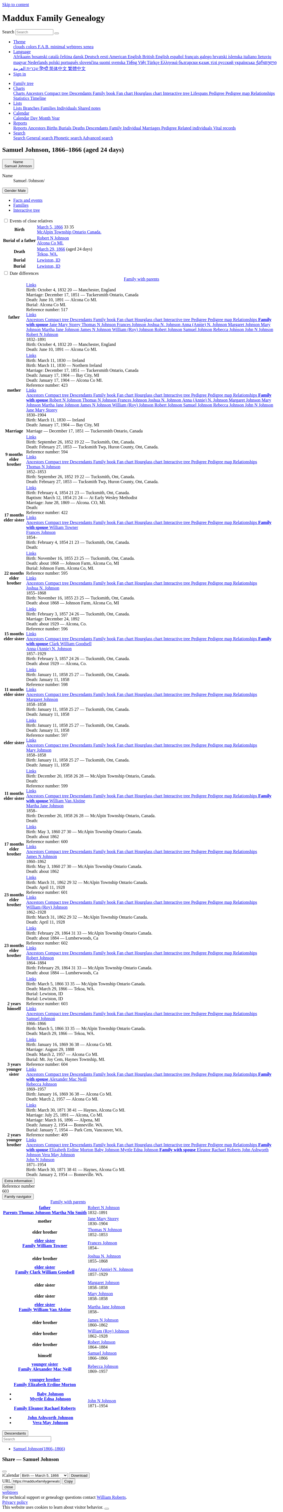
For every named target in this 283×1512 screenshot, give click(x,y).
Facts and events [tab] (28, 200)
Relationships (245, 319)
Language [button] (22, 51)
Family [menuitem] (116, 128)
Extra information (18, 1181)
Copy (68, 1481)
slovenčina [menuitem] (89, 62)
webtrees (10, 1492)
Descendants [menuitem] (81, 93)
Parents (11, 1212)
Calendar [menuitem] (21, 118)
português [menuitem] (70, 62)
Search (8, 31)
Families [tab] (20, 205)
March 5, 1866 (50, 227)
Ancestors (35, 319)
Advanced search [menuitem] (98, 138)
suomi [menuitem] (105, 62)
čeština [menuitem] (66, 56)
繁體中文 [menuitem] (77, 68)
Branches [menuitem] (32, 108)
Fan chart (126, 319)
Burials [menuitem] (65, 128)
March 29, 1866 (51, 249)
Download (79, 1475)
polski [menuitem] (55, 62)
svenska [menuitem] (118, 62)
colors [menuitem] (32, 46)
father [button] (45, 1207)
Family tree (23, 83)
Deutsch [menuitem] (92, 56)
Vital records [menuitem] (224, 128)
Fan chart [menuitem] (125, 93)
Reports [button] (20, 123)
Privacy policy (15, 1502)
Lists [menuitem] (18, 108)
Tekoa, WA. (47, 254)
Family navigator (18, 1196)
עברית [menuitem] (31, 68)
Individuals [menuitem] (67, 108)
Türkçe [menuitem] (154, 62)
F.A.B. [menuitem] (44, 46)
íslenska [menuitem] (235, 56)
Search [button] (19, 133)
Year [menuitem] (55, 118)
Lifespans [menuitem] (200, 93)
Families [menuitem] (49, 108)
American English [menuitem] (125, 56)
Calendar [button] (21, 113)
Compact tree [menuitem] (56, 93)
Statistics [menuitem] (21, 98)
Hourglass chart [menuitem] (148, 93)
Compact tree (57, 319)
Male (15, 191)
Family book (105, 319)
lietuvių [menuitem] (264, 56)
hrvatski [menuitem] (220, 56)
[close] (4, 1471)
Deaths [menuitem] (79, 128)
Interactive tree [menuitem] (176, 93)
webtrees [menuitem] (74, 46)
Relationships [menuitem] (263, 93)
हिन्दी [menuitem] (44, 68)
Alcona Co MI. (50, 243)
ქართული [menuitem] (266, 62)
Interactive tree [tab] (26, 210)
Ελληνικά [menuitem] (170, 62)
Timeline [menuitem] (38, 98)
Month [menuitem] (45, 118)
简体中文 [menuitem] (58, 68)
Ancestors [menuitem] (35, 93)
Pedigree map (220, 319)
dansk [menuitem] (79, 56)
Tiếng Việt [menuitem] (136, 62)
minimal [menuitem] (58, 46)
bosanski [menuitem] (40, 56)
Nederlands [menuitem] (38, 62)
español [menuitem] (177, 56)
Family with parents (141, 279)
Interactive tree (177, 319)
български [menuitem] (189, 62)
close (8, 1487)
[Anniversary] (44, 1475)
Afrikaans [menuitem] (22, 56)
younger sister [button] (45, 1364)
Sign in (19, 74)
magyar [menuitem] (20, 62)
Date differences (21, 273)
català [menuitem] (54, 56)
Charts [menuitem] (19, 93)
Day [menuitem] (34, 118)
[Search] (56, 33)
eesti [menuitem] (104, 56)
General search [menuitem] (40, 138)
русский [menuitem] (226, 62)
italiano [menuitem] (250, 56)
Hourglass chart (149, 319)
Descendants (81, 319)
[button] (31, 285)
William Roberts (111, 1497)
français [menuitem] (192, 56)
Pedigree (199, 319)
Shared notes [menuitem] (89, 108)
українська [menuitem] (245, 62)
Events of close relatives (28, 221)
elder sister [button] (45, 1240)
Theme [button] (19, 41)
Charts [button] (19, 88)
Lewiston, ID (48, 260)
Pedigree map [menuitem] (238, 93)
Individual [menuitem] (132, 128)
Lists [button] (17, 103)
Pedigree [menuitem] (217, 93)
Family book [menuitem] (104, 93)
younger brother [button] (44, 1379)
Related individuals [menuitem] (195, 128)
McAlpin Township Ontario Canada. (69, 232)
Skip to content (15, 4)
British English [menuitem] (156, 56)
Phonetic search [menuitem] (68, 138)
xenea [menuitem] (88, 46)
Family (29, 1245)
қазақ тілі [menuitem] (208, 62)
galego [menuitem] (206, 56)
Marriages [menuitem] (151, 128)
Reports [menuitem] (20, 128)
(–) (39, 1448)
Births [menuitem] (53, 128)
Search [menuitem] (20, 138)
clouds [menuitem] (19, 46)
